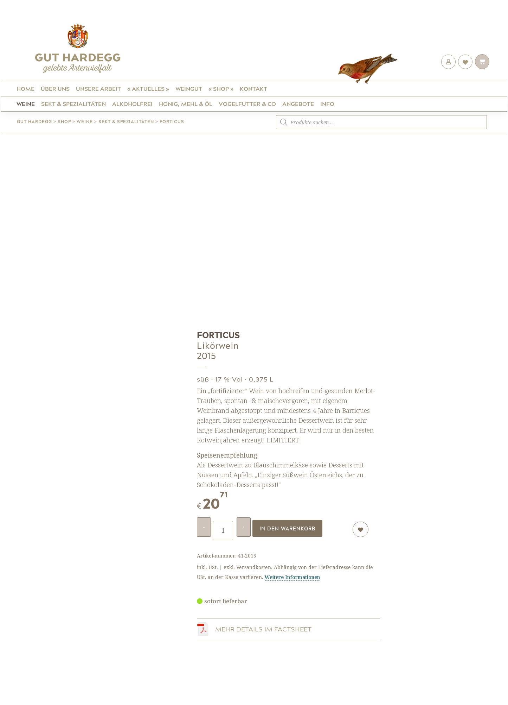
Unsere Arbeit (98, 88)
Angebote (298, 103)
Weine (26, 103)
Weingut (188, 88)
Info (327, 103)
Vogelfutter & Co (247, 103)
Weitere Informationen (292, 575)
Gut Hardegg (34, 121)
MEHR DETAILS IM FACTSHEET (263, 627)
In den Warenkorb (287, 527)
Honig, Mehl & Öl (185, 103)
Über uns (55, 88)
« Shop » (220, 88)
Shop (64, 121)
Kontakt (253, 88)
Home (25, 88)
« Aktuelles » (148, 88)
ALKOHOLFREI (132, 103)
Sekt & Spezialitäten (73, 103)
